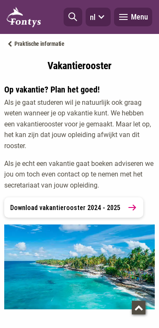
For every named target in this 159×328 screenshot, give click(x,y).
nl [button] (98, 17)
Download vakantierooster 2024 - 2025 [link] (73, 207)
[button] (73, 17)
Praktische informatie (39, 43)
